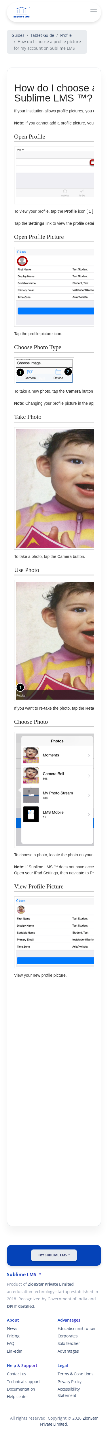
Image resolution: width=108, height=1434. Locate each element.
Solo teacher (69, 1343)
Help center (17, 1396)
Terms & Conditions (76, 1374)
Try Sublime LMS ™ (54, 1255)
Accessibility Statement (69, 1392)
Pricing (13, 1336)
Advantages (68, 1351)
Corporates (68, 1336)
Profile (66, 35)
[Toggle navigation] (93, 11)
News (12, 1328)
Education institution (77, 1328)
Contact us (16, 1374)
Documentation (21, 1389)
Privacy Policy (70, 1381)
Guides (18, 35)
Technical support (23, 1381)
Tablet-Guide (42, 35)
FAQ (10, 1343)
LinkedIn (14, 1351)
